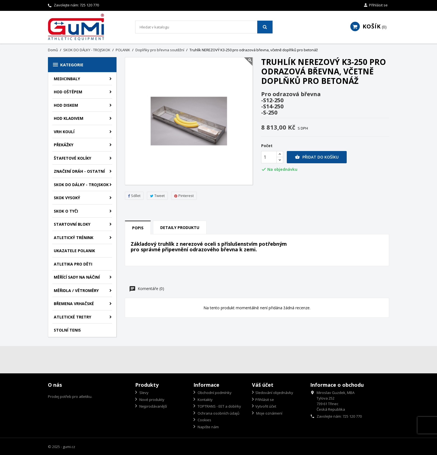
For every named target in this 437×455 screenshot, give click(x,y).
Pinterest (184, 195)
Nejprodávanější (153, 406)
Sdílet (134, 195)
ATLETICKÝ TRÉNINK (73, 237)
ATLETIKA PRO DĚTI (73, 264)
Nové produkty (151, 399)
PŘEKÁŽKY (63, 144)
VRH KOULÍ (64, 131)
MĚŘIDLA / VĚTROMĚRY (76, 290)
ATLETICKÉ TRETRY (72, 317)
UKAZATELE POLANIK (74, 250)
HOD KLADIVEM (68, 118)
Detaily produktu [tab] (179, 227)
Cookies (204, 419)
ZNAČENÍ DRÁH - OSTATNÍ (79, 171)
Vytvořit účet (265, 406)
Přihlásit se (264, 399)
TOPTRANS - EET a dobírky (219, 406)
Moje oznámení (268, 413)
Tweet (157, 195)
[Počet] (269, 157)
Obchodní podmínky (214, 392)
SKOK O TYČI (66, 211)
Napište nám (208, 426)
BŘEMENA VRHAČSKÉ (74, 303)
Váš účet (262, 384)
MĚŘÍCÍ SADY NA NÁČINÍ (77, 277)
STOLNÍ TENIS (67, 330)
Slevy (144, 392)
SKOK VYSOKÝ (67, 197)
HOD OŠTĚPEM (68, 91)
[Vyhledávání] (204, 27)
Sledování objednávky (274, 392)
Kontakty (205, 399)
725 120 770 (89, 5)
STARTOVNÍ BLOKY (72, 224)
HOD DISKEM (66, 105)
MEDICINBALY (67, 78)
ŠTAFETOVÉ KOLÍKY (72, 158)
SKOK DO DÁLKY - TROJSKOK (81, 184)
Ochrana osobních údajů (218, 413)
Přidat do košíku (317, 157)
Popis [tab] (138, 227)
